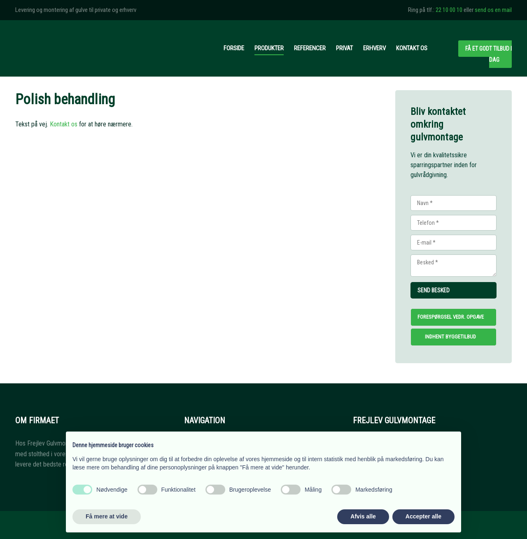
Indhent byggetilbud (450, 337)
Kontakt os (411, 48)
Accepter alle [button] (423, 516)
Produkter (269, 48)
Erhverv (374, 48)
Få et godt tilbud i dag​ (488, 54)
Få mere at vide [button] (107, 516)
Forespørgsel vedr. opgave (450, 317)
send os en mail (493, 10)
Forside (234, 48)
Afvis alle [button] (362, 516)
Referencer (310, 48)
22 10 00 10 (449, 10)
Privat (344, 48)
